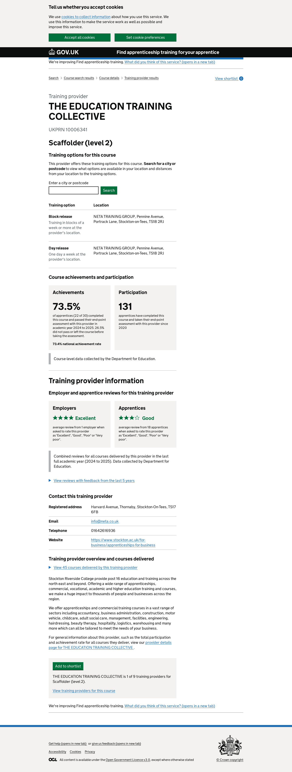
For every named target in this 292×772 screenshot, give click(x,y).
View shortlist (229, 78)
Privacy (90, 752)
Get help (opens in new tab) (68, 743)
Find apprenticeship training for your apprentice (168, 52)
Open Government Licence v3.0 (128, 760)
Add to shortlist (68, 666)
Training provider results (142, 78)
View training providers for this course (84, 690)
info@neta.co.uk (105, 521)
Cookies (75, 752)
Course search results (79, 78)
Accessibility (57, 752)
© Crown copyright (229, 760)
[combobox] (74, 190)
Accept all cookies (79, 37)
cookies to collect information (86, 16)
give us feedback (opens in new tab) (116, 743)
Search (54, 78)
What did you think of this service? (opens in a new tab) (170, 62)
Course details (109, 78)
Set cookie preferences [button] (145, 37)
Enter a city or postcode (68, 183)
